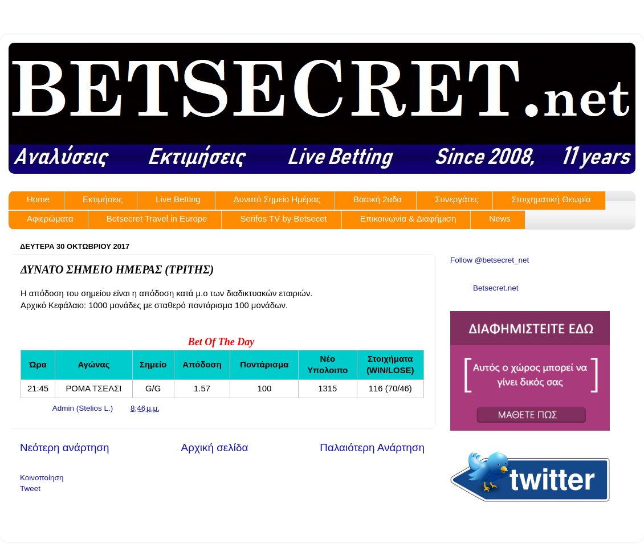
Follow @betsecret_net (489, 260)
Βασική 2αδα (377, 199)
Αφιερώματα (50, 218)
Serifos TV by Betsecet (283, 218)
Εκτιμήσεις (103, 199)
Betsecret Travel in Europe (157, 218)
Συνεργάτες (456, 199)
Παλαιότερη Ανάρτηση (372, 447)
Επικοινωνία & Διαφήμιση (408, 218)
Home (38, 199)
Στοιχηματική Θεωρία (550, 199)
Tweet (30, 488)
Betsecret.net (496, 288)
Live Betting (178, 199)
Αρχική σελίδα (214, 447)
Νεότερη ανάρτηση (64, 447)
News (500, 218)
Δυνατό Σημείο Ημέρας (277, 199)
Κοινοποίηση (41, 477)
